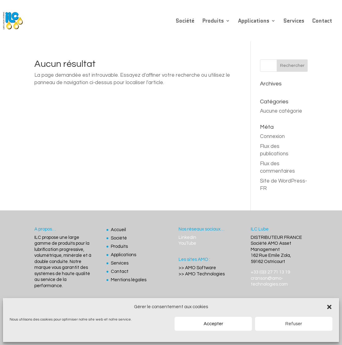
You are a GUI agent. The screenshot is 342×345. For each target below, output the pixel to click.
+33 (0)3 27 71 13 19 (270, 272)
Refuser (293, 323)
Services (294, 21)
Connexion (272, 136)
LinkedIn (187, 237)
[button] (329, 307)
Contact (322, 21)
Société (185, 21)
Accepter (213, 323)
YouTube (187, 243)
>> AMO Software (197, 267)
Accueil (118, 229)
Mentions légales (128, 280)
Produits (213, 21)
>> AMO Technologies (202, 274)
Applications (253, 21)
